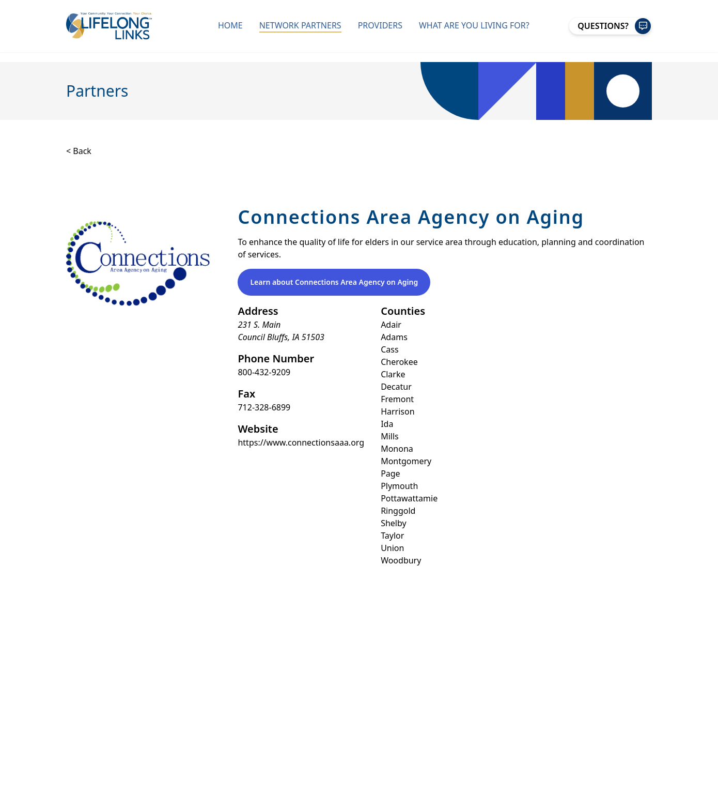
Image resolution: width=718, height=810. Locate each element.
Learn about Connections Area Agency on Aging (334, 282)
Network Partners (300, 25)
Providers (380, 25)
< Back (78, 151)
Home (230, 25)
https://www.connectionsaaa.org (301, 442)
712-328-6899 (264, 407)
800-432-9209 (264, 372)
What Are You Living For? (474, 25)
